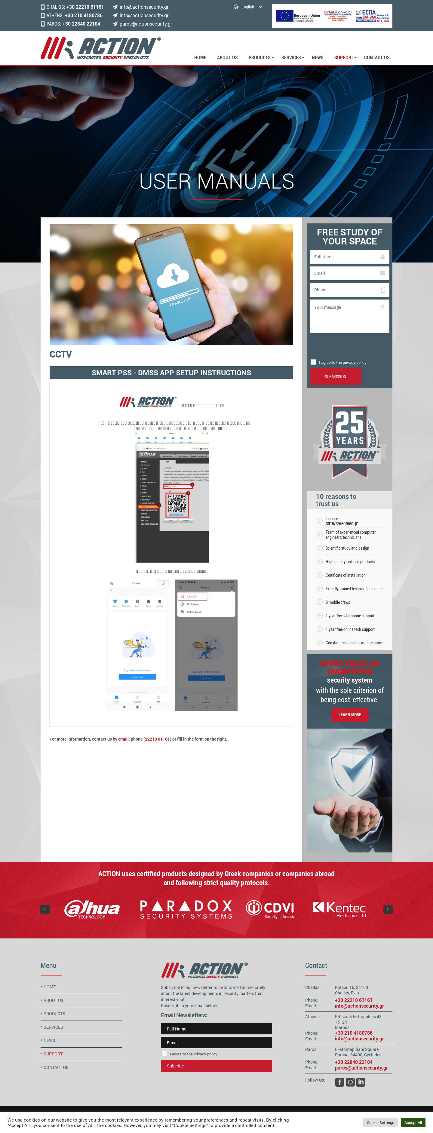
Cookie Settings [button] (380, 1122)
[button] (45, 909)
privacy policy (205, 1054)
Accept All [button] (413, 1122)
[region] (216, 909)
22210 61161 (157, 739)
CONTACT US (377, 57)
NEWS (318, 57)
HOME (200, 57)
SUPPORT (343, 57)
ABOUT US (227, 57)
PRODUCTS (260, 57)
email (123, 739)
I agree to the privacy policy (343, 362)
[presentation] (349, 346)
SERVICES (291, 57)
